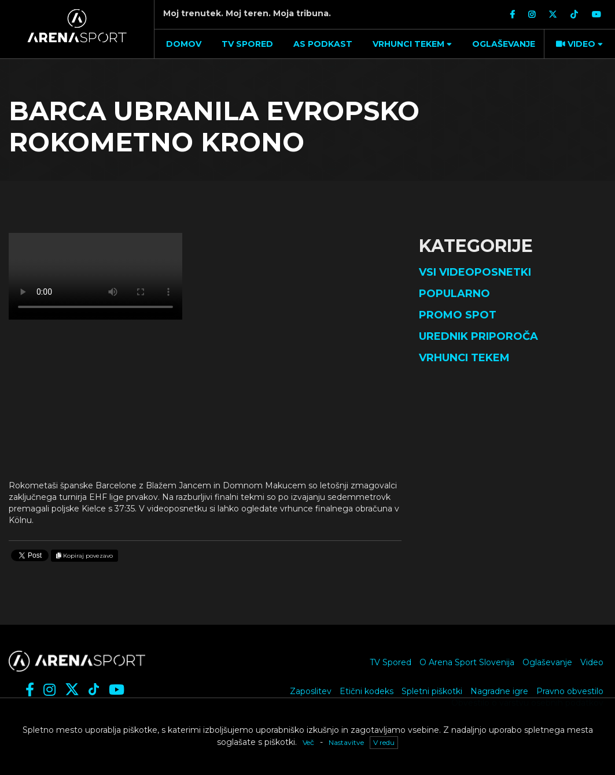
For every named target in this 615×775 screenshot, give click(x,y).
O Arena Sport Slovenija (466, 662)
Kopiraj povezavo (84, 555)
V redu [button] (384, 742)
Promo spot (457, 315)
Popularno (454, 293)
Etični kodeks (366, 691)
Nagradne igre (499, 691)
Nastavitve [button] (346, 742)
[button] (411, 43)
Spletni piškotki (432, 691)
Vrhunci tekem (464, 357)
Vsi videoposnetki (475, 272)
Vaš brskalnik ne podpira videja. (95, 276)
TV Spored (390, 662)
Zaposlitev (311, 691)
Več (308, 742)
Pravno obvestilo (569, 691)
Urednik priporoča (478, 336)
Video (591, 662)
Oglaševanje (547, 662)
